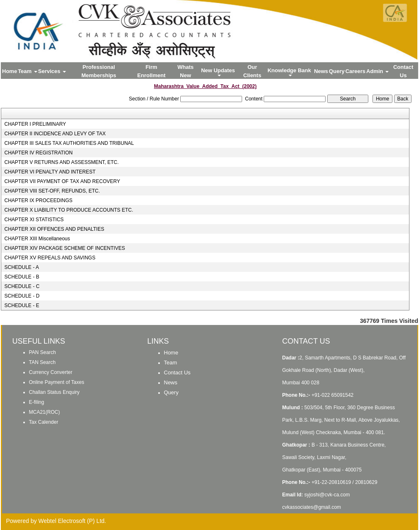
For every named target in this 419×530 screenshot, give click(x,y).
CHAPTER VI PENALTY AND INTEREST (50, 172)
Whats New (185, 71)
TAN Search (42, 362)
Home (9, 71)
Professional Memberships (98, 71)
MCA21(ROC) (44, 412)
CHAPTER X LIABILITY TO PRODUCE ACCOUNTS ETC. (68, 210)
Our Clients (252, 71)
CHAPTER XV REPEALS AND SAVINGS (49, 258)
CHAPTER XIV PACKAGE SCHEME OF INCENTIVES (64, 248)
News (321, 71)
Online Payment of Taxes (56, 382)
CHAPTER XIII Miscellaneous (37, 239)
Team (27, 71)
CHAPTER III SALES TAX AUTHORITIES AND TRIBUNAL (69, 143)
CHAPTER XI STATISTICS (34, 219)
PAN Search (42, 352)
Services (52, 71)
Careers (355, 71)
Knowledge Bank (289, 71)
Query (337, 71)
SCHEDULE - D (21, 296)
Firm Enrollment (151, 71)
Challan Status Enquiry (54, 392)
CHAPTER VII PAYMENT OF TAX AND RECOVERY (62, 181)
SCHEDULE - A (21, 267)
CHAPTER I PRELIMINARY (35, 124)
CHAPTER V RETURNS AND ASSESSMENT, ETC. (61, 162)
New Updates (218, 71)
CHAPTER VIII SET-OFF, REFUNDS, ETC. (52, 191)
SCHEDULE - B (21, 277)
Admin (377, 71)
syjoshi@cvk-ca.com (327, 495)
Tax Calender (44, 422)
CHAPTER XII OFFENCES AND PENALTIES (54, 229)
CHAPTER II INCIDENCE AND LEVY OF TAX (54, 134)
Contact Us (403, 71)
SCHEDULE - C (21, 286)
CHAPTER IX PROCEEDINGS (38, 200)
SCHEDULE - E (21, 305)
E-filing (36, 402)
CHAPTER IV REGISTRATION (38, 153)
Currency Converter (51, 372)
